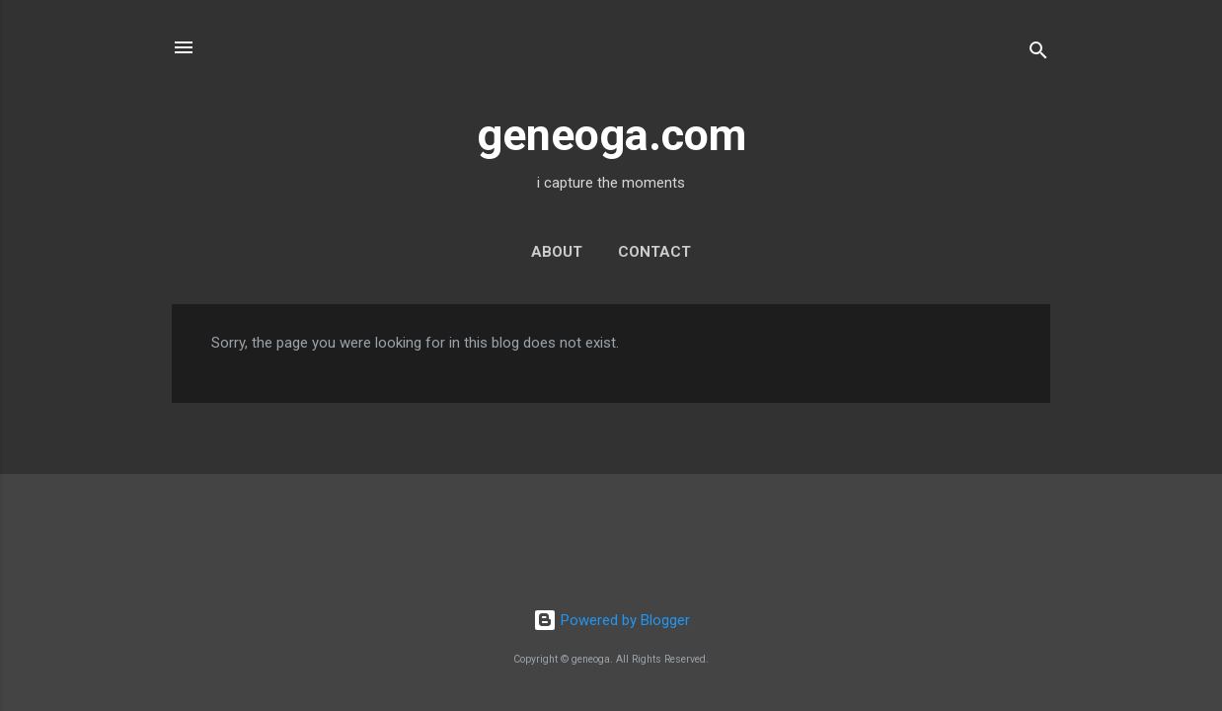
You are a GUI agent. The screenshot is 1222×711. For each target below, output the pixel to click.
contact (654, 252)
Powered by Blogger (611, 620)
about (556, 252)
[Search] (1038, 54)
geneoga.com (611, 135)
